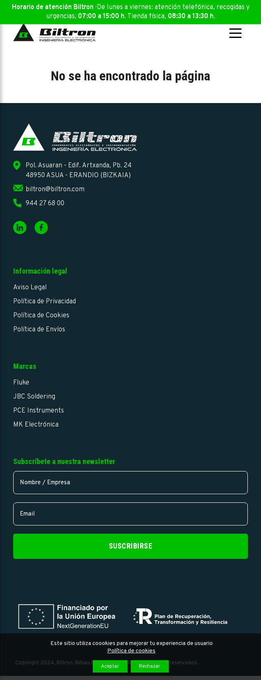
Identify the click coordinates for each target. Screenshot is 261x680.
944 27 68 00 (45, 203)
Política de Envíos (39, 330)
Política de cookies (131, 650)
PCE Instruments (38, 411)
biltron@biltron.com (55, 189)
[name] (130, 482)
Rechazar (149, 666)
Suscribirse (131, 546)
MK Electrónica (36, 425)
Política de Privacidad (44, 302)
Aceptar (110, 666)
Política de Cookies (41, 316)
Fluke (21, 383)
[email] (130, 513)
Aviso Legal (30, 288)
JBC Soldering (34, 397)
